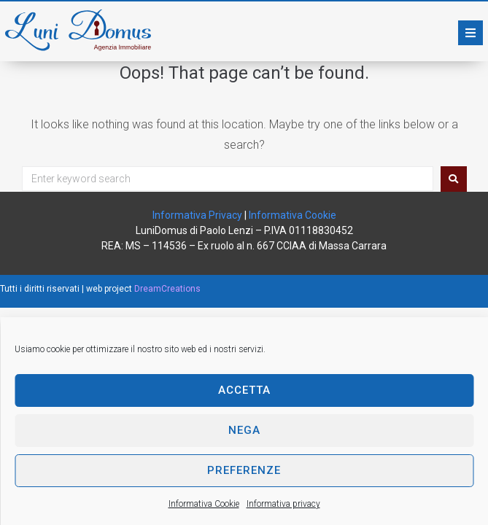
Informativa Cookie (204, 504)
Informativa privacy (283, 504)
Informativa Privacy (197, 215)
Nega (244, 430)
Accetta (244, 390)
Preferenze (244, 470)
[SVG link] (78, 30)
